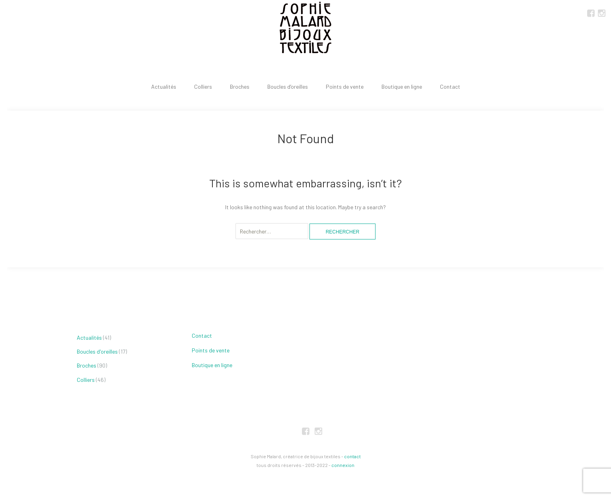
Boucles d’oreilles (287, 86)
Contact (450, 86)
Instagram (601, 12)
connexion (342, 465)
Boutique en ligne (401, 86)
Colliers (203, 86)
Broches (239, 86)
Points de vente (345, 86)
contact (352, 456)
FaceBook (590, 12)
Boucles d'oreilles (97, 351)
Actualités (163, 86)
